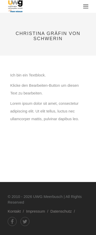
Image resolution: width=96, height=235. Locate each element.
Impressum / (38, 211)
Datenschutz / (63, 211)
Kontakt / (17, 211)
